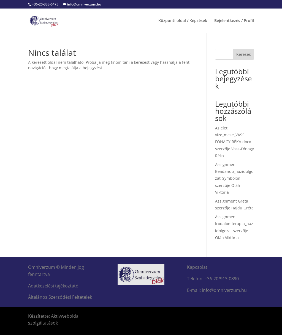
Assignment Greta (231, 201)
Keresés (243, 54)
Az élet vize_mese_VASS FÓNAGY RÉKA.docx (233, 134)
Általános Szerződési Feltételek (60, 297)
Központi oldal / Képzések (182, 21)
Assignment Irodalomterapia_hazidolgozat (234, 223)
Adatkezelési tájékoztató (53, 286)
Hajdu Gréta (242, 208)
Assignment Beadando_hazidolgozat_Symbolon (234, 171)
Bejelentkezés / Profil (234, 21)
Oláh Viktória (227, 237)
